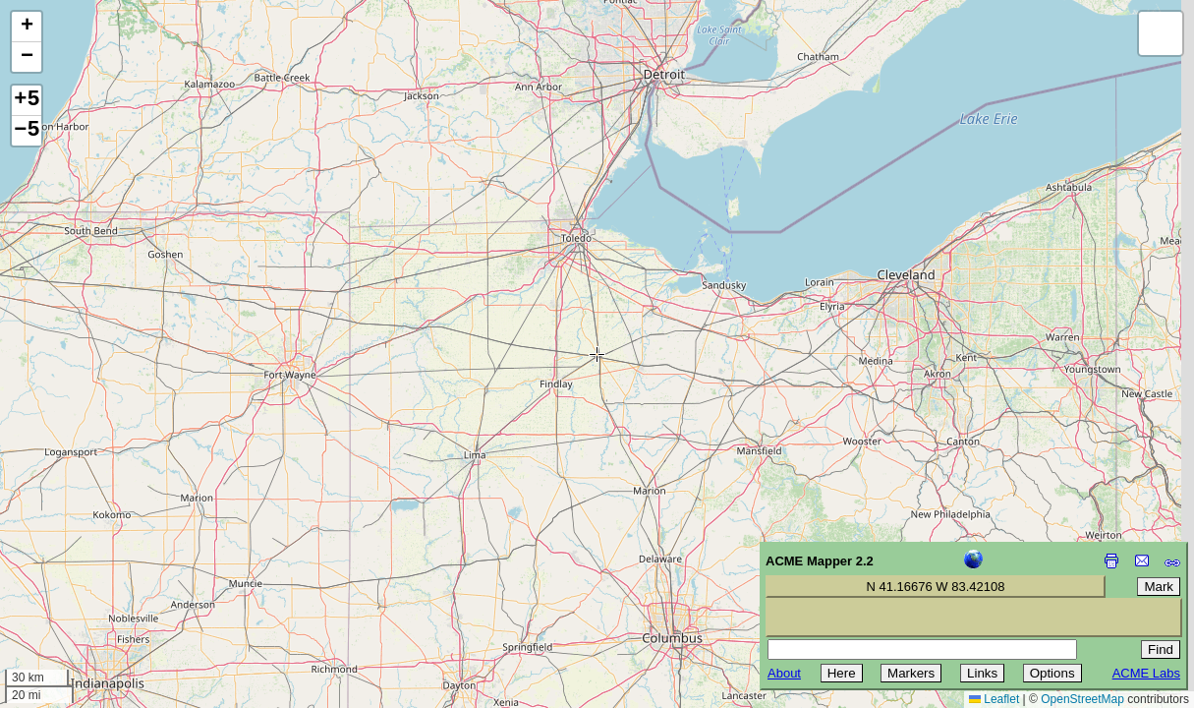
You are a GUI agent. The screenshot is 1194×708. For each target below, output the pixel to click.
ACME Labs (1146, 673)
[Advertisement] (104, 568)
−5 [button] (26, 131)
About (784, 673)
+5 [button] (26, 100)
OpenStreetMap (1082, 699)
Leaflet (994, 699)
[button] (26, 27)
